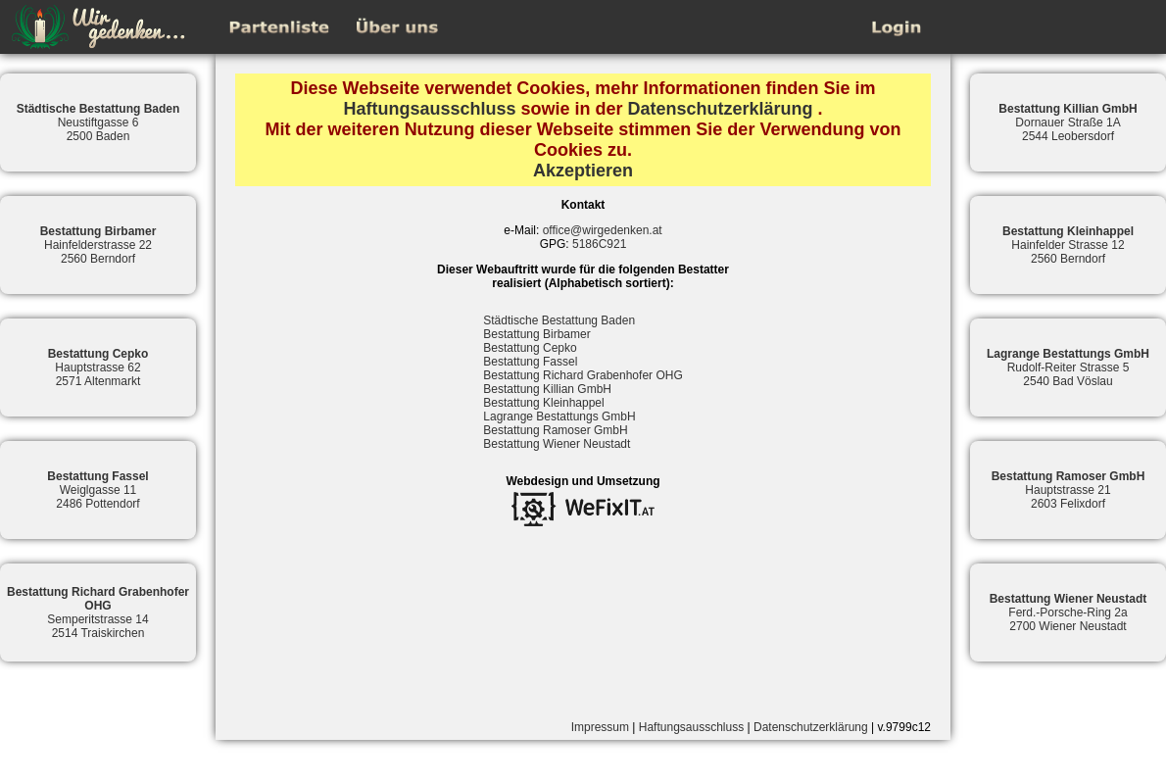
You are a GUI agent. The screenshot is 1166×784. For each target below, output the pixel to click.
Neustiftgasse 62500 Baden (98, 122)
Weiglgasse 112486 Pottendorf (97, 490)
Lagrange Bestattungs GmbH (559, 416)
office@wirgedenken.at (602, 230)
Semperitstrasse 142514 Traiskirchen (98, 612)
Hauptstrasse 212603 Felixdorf (1068, 490)
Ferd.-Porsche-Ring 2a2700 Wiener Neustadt (1068, 612)
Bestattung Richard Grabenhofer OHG (582, 375)
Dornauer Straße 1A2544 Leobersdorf (1067, 122)
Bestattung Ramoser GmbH (555, 430)
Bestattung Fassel (530, 361)
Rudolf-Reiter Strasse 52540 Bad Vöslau (1068, 367)
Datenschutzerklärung (720, 109)
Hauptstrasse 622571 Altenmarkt (98, 367)
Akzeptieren (583, 170)
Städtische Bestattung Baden (559, 320)
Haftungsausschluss (429, 109)
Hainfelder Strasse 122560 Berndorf (1068, 245)
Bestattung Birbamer (536, 334)
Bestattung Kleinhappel (543, 403)
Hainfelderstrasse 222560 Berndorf (98, 245)
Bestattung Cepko (529, 348)
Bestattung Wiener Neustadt (556, 444)
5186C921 (599, 244)
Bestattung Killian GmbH (547, 389)
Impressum (600, 727)
